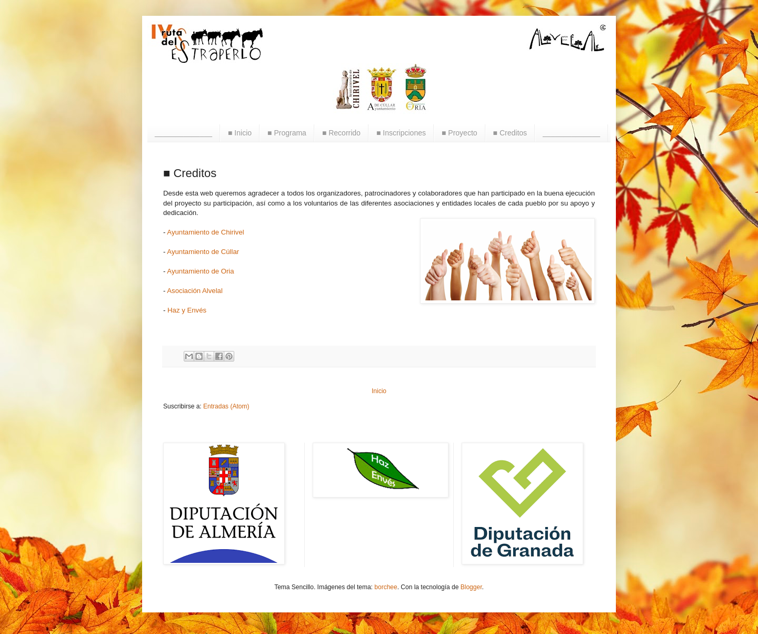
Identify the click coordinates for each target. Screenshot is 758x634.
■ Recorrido (341, 133)
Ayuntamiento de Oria (200, 271)
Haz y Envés (186, 310)
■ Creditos (510, 133)
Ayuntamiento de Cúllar (203, 252)
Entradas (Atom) (226, 406)
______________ (183, 133)
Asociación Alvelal (195, 291)
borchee (385, 587)
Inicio (379, 391)
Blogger (471, 587)
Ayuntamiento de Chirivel (205, 232)
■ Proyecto (459, 133)
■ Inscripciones (401, 133)
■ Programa (286, 133)
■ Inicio (240, 133)
